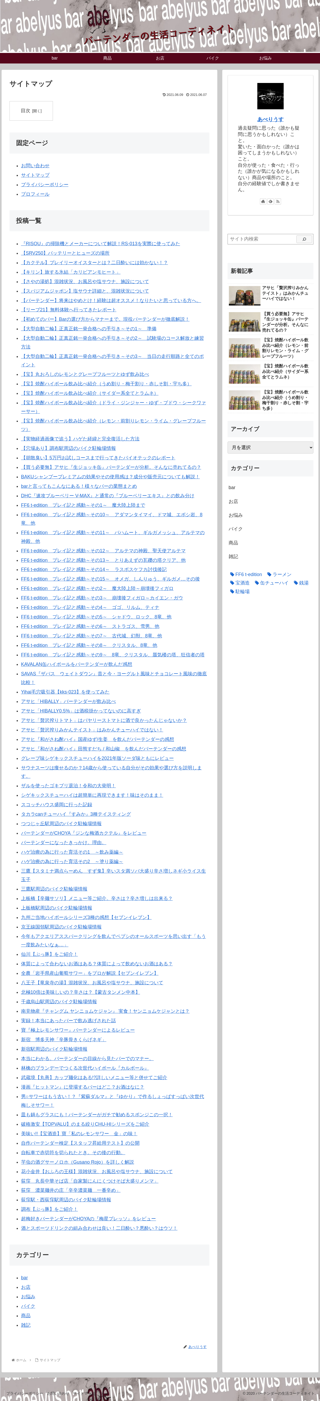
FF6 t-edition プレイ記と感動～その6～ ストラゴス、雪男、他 (90, 626)
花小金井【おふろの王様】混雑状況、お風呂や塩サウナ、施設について (97, 1171)
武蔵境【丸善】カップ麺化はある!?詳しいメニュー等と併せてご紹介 (94, 1077)
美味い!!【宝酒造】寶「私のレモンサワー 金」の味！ (79, 1133)
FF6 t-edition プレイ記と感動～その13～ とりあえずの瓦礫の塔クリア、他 (103, 560)
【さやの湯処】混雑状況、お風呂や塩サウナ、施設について (85, 281)
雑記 (26, 1325)
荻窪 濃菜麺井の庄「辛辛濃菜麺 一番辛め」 (71, 1190)
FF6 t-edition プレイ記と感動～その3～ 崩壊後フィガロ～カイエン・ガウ (102, 598)
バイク (28, 1306)
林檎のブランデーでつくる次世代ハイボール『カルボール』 (85, 1068)
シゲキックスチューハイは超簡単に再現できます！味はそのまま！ (92, 795)
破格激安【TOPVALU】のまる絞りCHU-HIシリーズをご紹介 (85, 1124)
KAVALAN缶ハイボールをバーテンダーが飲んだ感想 (76, 664)
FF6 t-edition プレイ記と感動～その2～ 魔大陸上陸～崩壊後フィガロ (97, 588)
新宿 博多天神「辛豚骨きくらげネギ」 (63, 1039)
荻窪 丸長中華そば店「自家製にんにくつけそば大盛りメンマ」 (90, 1181)
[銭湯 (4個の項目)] (300, 583)
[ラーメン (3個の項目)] (278, 574)
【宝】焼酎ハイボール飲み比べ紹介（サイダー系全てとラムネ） (90, 393)
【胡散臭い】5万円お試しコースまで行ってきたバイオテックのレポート (98, 457)
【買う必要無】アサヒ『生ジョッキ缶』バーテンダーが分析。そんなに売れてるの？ (111, 467)
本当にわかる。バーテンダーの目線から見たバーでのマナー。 (87, 1058)
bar (24, 1277)
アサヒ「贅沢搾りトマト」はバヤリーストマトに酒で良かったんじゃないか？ (104, 720)
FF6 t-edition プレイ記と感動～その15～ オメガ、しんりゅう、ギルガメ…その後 (110, 579)
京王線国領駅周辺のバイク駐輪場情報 (61, 927)
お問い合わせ (35, 165)
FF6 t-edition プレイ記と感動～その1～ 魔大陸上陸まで (83, 505)
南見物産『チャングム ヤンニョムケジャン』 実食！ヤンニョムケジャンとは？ (105, 1011)
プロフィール (35, 194)
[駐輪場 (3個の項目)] (239, 591)
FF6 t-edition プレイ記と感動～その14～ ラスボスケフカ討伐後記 (94, 569)
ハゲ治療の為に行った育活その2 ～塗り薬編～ (72, 861)
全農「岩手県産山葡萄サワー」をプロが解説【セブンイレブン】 (90, 973)
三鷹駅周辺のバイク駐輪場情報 (54, 889)
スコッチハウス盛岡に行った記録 (56, 804)
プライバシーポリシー (44, 184)
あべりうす (270, 119)
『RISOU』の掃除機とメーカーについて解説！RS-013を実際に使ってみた (100, 243)
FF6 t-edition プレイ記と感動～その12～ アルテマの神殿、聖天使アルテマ (103, 550)
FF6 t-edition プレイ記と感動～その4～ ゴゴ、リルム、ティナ (90, 607)
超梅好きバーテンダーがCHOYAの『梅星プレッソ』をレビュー (88, 1219)
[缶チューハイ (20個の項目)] (270, 583)
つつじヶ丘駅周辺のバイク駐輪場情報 (61, 823)
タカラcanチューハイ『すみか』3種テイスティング (76, 814)
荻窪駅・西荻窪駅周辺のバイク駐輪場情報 (66, 1200)
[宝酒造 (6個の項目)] (239, 583)
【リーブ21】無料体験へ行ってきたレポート (68, 310)
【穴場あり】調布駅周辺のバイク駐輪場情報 (68, 448)
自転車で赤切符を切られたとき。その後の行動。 (73, 1152)
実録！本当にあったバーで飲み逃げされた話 (68, 1020)
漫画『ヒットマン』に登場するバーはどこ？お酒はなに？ (82, 1087)
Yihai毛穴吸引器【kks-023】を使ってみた (65, 692)
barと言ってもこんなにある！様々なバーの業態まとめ (79, 486)
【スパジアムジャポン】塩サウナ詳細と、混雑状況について (85, 291)
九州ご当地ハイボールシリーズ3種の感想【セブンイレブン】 (86, 917)
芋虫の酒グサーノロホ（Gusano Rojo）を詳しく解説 (77, 1162)
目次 (25, 110)
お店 (26, 1287)
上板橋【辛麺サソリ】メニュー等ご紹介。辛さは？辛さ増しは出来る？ (97, 898)
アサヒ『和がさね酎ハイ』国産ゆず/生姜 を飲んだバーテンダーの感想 (97, 739)
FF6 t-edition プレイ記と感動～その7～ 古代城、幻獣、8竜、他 (91, 636)
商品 (26, 1315)
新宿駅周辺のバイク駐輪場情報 (54, 1049)
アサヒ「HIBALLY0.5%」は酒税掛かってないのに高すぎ (81, 711)
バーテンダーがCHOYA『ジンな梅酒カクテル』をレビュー (84, 833)
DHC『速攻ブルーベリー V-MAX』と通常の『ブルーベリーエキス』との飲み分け (107, 495)
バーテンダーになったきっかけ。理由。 (63, 842)
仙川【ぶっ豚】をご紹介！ (49, 954)
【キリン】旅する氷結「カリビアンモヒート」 (71, 272)
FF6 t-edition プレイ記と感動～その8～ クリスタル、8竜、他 (89, 645)
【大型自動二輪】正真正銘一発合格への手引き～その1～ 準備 (88, 329)
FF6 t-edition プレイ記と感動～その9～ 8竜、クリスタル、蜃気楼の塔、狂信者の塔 (113, 654)
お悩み (28, 1296)
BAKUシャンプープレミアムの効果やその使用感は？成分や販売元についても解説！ (110, 476)
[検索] (304, 239)
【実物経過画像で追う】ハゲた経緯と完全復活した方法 (80, 438)
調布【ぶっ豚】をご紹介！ (49, 1209)
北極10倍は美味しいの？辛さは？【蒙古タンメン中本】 (80, 992)
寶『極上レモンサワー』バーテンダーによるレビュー (78, 1030)
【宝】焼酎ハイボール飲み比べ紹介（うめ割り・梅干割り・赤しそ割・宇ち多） (106, 383)
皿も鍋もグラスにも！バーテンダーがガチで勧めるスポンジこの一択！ (97, 1114)
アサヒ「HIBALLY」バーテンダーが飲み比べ (68, 701)
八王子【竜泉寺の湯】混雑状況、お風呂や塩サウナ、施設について (92, 983)
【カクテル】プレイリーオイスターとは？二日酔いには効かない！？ (94, 262)
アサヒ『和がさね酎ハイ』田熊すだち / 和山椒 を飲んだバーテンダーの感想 (103, 748)
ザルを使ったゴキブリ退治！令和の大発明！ (68, 785)
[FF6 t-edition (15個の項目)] (245, 574)
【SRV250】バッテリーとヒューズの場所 (65, 253)
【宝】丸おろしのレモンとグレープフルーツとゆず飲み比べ (85, 374)
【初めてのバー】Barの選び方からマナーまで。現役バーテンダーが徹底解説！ (105, 319)
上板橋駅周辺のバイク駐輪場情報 (56, 908)
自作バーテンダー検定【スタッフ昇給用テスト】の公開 (80, 1143)
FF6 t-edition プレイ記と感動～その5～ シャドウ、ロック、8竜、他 (96, 617)
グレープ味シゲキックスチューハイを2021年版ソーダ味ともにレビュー (97, 758)
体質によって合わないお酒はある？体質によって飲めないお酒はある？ (97, 964)
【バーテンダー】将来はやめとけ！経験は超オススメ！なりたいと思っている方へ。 (111, 300)
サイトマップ (35, 175)
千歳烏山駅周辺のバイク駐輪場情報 (59, 1002)
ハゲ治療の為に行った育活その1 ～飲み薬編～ (72, 852)
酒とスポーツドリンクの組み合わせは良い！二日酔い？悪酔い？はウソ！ (99, 1228)
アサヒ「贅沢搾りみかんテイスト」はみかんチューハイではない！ (92, 730)
